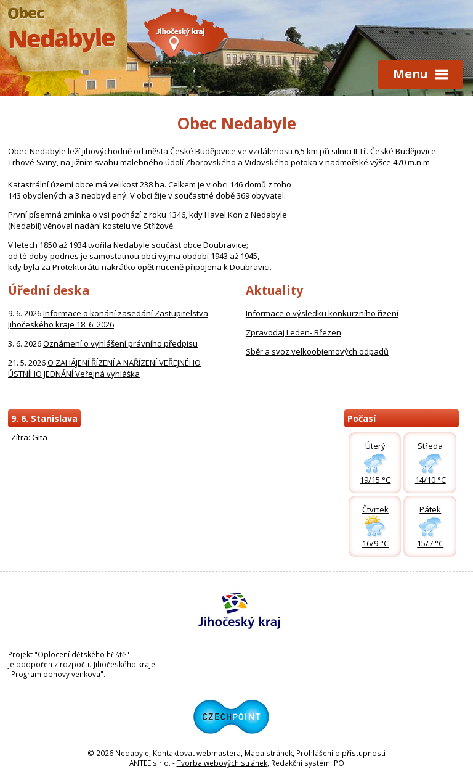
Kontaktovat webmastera (197, 753)
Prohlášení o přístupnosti (341, 753)
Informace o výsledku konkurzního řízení (322, 313)
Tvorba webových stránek (222, 763)
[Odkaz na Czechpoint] (236, 743)
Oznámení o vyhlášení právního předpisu (120, 343)
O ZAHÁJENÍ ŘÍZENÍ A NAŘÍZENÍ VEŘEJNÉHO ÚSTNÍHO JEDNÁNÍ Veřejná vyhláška (104, 368)
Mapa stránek (269, 753)
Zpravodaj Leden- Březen (293, 332)
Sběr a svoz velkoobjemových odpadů (317, 351)
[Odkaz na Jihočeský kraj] (236, 637)
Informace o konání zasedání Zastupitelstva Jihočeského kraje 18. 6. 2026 (108, 319)
